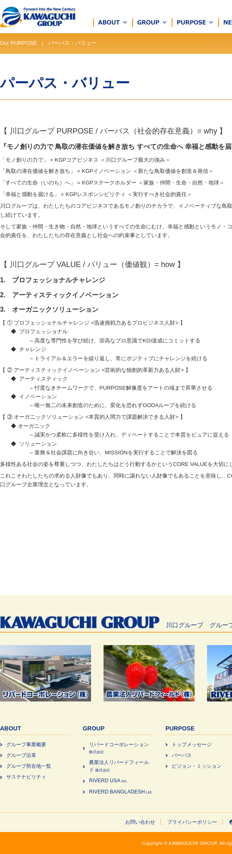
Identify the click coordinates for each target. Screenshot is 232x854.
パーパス (182, 755)
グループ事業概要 (26, 744)
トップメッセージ (192, 744)
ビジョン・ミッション (197, 766)
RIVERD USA (108, 781)
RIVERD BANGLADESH (120, 792)
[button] (113, 22)
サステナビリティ (26, 777)
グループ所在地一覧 (28, 766)
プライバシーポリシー (192, 822)
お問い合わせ (140, 822)
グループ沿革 (21, 755)
